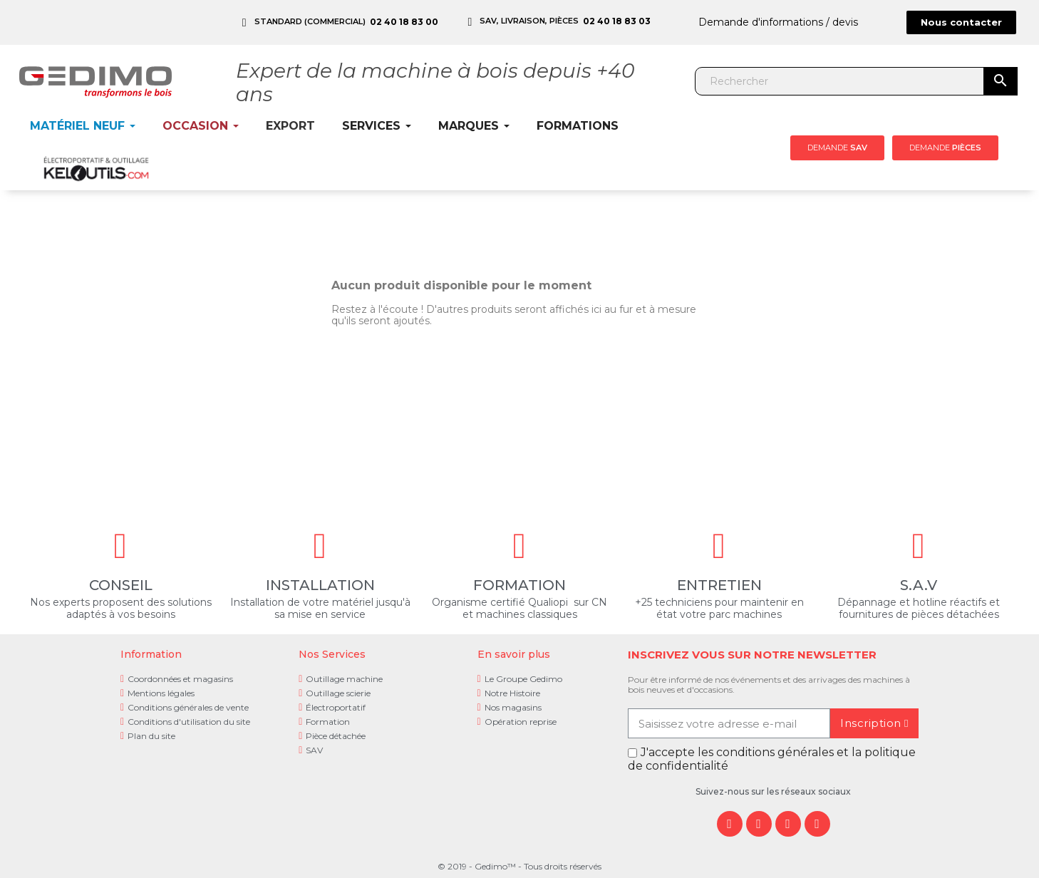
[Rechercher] (840, 81)
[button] (961, 22)
